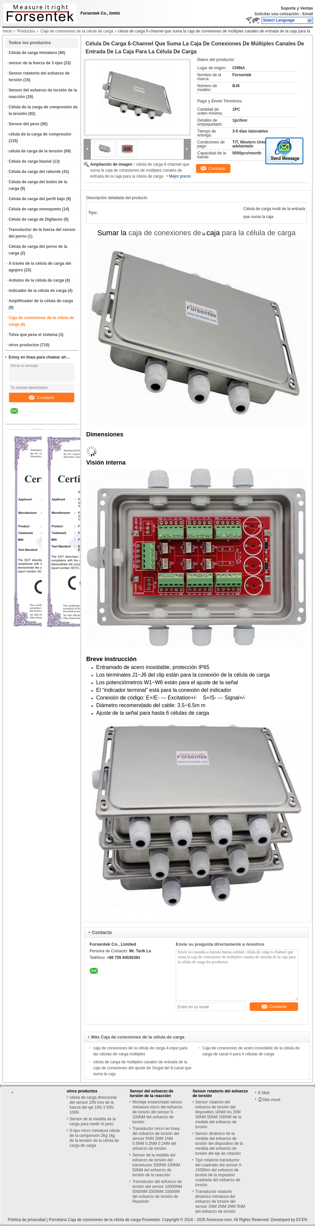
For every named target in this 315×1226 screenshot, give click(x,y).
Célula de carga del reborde (35, 171)
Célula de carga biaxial (30, 161)
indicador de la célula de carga (38, 290)
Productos (26, 31)
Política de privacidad (26, 1219)
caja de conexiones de (165, 233)
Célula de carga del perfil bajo (37, 198)
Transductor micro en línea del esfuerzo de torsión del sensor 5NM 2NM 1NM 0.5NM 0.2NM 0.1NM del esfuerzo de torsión (155, 1138)
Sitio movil (269, 1099)
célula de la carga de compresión (40, 134)
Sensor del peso (24, 124)
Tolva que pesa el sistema (33, 334)
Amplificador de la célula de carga (41, 301)
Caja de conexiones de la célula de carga (76, 31)
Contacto (41, 397)
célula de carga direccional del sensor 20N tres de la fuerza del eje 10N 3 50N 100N (93, 1105)
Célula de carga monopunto (35, 209)
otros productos (24, 345)
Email (307, 14)
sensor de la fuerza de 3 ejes (36, 63)
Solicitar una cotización (276, 14)
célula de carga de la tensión (36, 151)
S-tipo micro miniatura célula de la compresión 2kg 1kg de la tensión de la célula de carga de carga (95, 1138)
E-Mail (263, 1092)
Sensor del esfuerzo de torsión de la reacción (151, 1093)
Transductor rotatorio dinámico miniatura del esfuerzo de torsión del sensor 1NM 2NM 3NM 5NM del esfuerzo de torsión (220, 1201)
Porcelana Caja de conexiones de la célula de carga (95, 1219)
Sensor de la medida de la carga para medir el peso (93, 1121)
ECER (301, 1219)
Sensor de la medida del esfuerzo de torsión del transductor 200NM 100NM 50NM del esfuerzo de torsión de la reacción (156, 1165)
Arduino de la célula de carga (36, 280)
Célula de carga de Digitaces (36, 219)
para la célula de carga (259, 233)
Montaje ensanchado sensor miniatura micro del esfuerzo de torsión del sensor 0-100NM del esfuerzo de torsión (157, 1112)
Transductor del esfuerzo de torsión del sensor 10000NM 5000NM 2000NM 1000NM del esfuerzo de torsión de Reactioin (157, 1191)
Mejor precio (180, 176)
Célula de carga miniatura (33, 52)
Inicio (7, 31)
